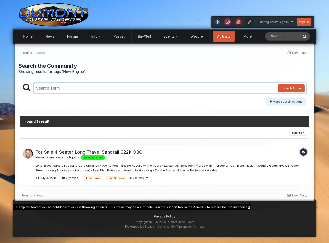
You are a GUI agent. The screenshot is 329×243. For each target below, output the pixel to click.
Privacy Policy (164, 218)
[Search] (282, 38)
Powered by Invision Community (150, 228)
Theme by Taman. (190, 228)
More (248, 38)
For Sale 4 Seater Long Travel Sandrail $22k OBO (89, 154)
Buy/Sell (144, 38)
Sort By (298, 135)
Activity (224, 38)
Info (96, 38)
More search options (286, 103)
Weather (197, 38)
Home (28, 38)
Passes (119, 38)
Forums (73, 38)
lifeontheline (44, 159)
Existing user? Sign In (275, 24)
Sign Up (304, 24)
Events (171, 38)
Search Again (291, 90)
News (49, 38)
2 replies (70, 180)
